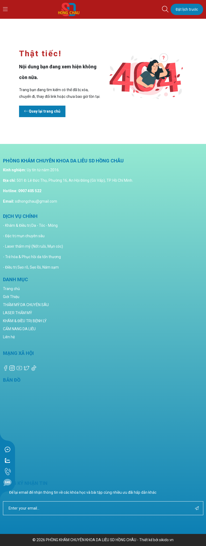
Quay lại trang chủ (42, 111)
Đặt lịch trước (187, 9)
